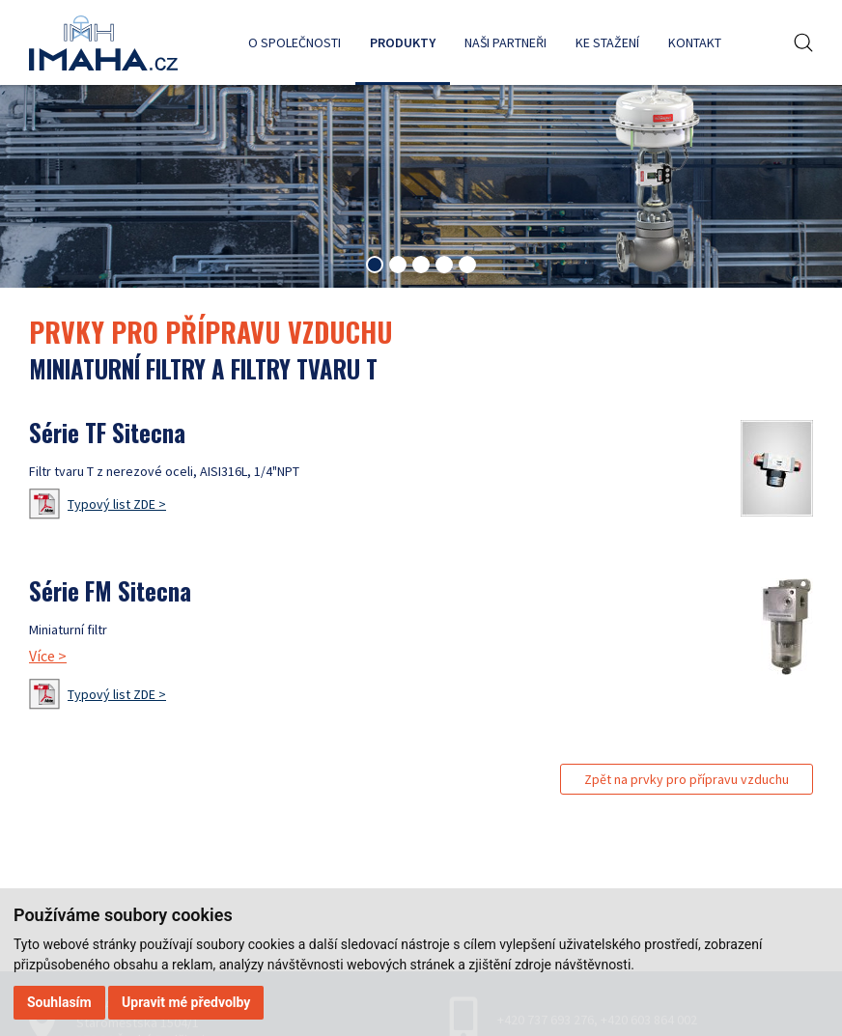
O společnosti (294, 42)
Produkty (402, 42)
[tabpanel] (421, 177)
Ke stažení (607, 42)
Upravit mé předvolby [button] (186, 1002)
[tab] (374, 264)
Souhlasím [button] (59, 1002)
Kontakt (694, 42)
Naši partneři (505, 42)
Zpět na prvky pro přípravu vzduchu (686, 779)
